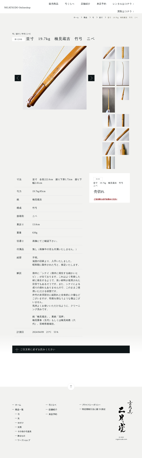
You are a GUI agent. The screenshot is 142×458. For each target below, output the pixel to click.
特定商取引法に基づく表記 (93, 409)
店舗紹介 (85, 4)
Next (91, 78)
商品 (85, 17)
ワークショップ (24, 440)
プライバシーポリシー (91, 404)
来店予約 (101, 4)
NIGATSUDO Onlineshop (17, 7)
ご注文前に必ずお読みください (106, 199)
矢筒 (20, 427)
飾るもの (21, 435)
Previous (18, 78)
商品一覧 (19, 409)
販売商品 (54, 4)
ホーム (76, 17)
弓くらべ (69, 4)
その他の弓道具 (24, 431)
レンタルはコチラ (124, 4)
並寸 (101, 17)
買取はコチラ (126, 11)
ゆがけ (21, 422)
